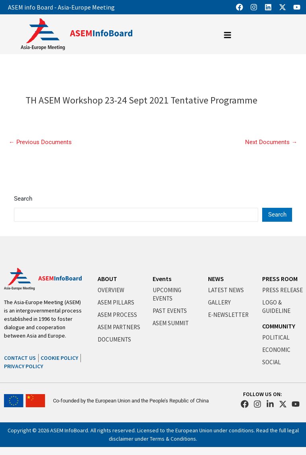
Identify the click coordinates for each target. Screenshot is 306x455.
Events (162, 279)
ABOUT (107, 279)
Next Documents (271, 142)
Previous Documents (40, 142)
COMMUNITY (278, 326)
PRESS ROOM (280, 279)
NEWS (216, 279)
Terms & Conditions (173, 438)
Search (23, 198)
